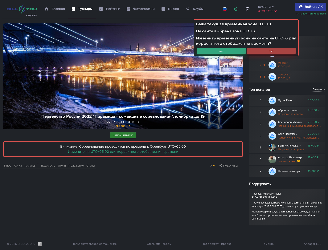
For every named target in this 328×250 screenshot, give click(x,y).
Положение (76, 165)
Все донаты (319, 89)
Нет (271, 50)
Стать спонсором (159, 244)
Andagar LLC (312, 244)
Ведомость (48, 165)
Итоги (62, 165)
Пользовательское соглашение (94, 244)
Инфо (7, 165)
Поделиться (229, 165)
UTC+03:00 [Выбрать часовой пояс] (267, 11)
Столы (90, 165)
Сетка (18, 165)
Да (221, 50)
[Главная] (22, 9)
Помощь (267, 244)
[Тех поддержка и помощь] (247, 9)
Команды (31, 165)
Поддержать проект (216, 244)
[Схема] (236, 9)
